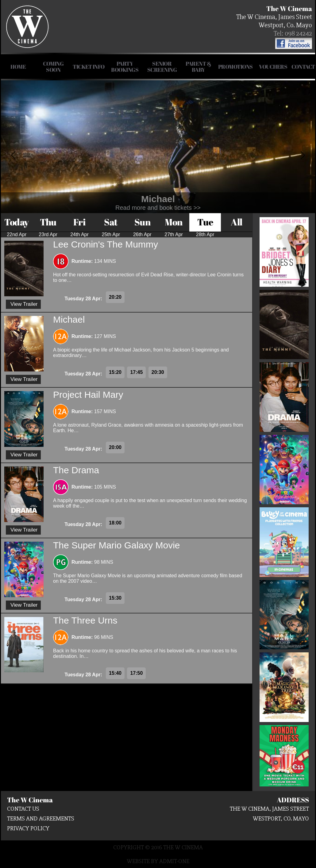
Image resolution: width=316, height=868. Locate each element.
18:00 (115, 522)
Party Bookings (124, 66)
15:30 (115, 598)
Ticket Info (89, 66)
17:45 (136, 372)
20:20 (115, 297)
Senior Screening (162, 66)
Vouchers (273, 66)
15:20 (115, 372)
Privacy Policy (28, 828)
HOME (18, 66)
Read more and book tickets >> (158, 207)
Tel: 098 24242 (293, 33)
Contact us (23, 808)
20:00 (115, 447)
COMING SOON (53, 66)
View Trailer (24, 304)
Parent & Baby (198, 66)
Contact (303, 66)
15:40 (115, 673)
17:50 (136, 673)
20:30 (158, 372)
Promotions (235, 66)
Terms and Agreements (40, 818)
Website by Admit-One (158, 861)
